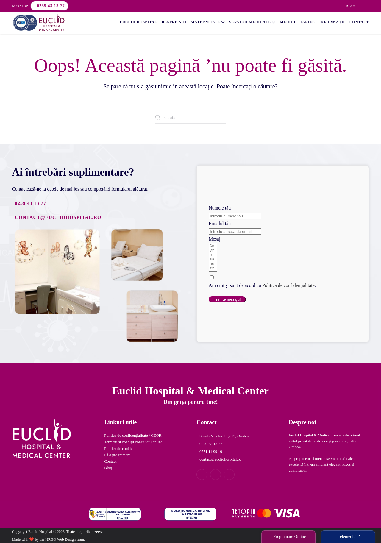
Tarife (307, 22)
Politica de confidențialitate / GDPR (132, 435)
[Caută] (190, 118)
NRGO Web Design (60, 539)
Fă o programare (117, 455)
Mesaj (214, 236)
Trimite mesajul (227, 302)
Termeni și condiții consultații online (133, 442)
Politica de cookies (119, 448)
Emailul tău (220, 220)
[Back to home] (38, 22)
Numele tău (220, 205)
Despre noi (174, 22)
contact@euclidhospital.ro (58, 217)
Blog (351, 5)
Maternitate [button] (208, 22)
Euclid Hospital (138, 22)
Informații (332, 22)
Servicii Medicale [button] (252, 22)
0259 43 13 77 (51, 6)
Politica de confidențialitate (288, 288)
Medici (287, 22)
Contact (359, 22)
